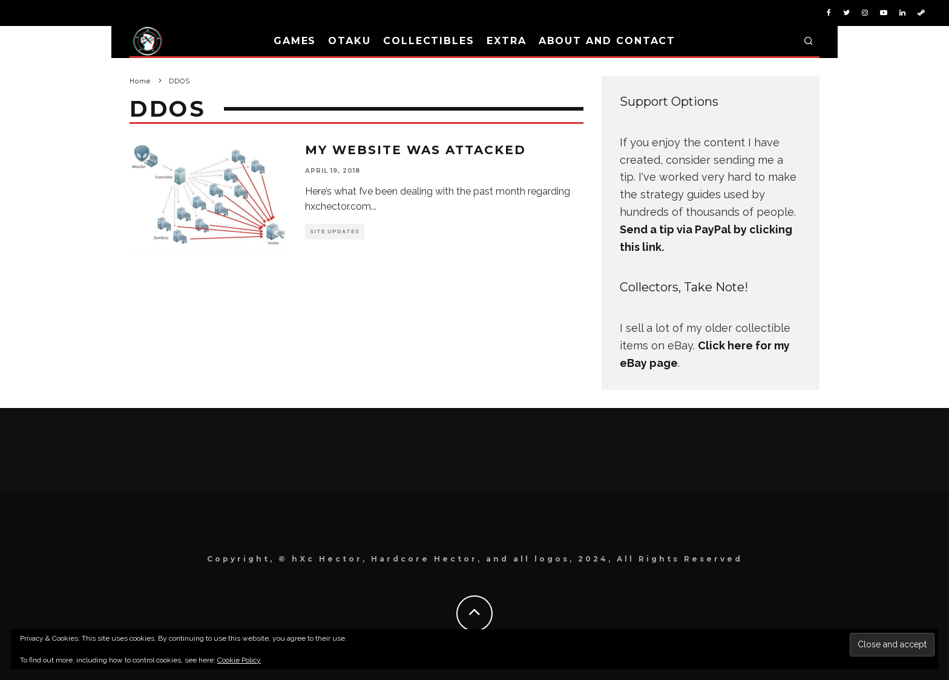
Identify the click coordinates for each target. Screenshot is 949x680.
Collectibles (429, 41)
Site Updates (335, 231)
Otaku (349, 41)
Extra (507, 41)
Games (295, 41)
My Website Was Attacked (415, 150)
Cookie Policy (239, 660)
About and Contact (607, 41)
